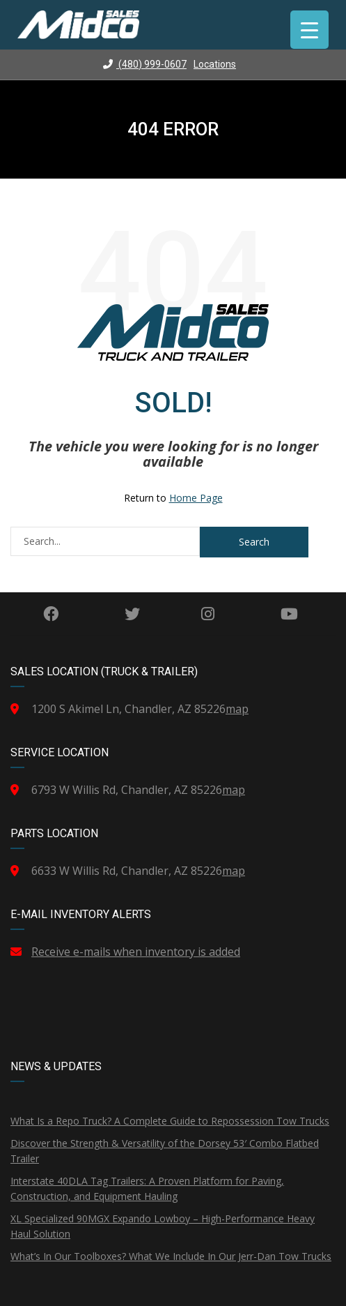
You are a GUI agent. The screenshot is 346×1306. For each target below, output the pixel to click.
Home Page (196, 497)
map (237, 708)
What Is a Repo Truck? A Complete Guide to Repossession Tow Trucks (169, 1120)
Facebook (50, 614)
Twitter (132, 614)
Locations (215, 64)
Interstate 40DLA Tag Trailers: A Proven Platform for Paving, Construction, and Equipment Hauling (147, 1188)
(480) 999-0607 (145, 64)
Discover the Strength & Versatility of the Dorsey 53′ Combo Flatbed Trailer (164, 1150)
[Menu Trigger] (309, 29)
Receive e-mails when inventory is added (135, 951)
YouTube (289, 614)
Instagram (207, 614)
